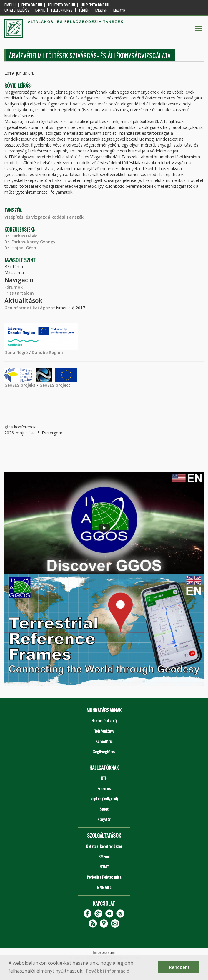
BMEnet (104, 856)
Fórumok (13, 287)
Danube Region (47, 352)
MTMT (104, 866)
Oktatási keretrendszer (104, 846)
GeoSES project (54, 385)
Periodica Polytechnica (104, 877)
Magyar (119, 10)
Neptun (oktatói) (104, 720)
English (101, 10)
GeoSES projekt (20, 385)
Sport (104, 809)
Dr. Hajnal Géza (20, 247)
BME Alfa (104, 887)
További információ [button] (107, 971)
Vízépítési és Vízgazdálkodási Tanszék (44, 217)
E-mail (40, 10)
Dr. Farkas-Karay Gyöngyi (30, 242)
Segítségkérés (104, 751)
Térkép (84, 10)
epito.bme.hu (31, 5)
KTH (104, 778)
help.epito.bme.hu (95, 5)
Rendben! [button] (179, 967)
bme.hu (10, 5)
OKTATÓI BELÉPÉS (16, 10)
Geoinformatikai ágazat (29, 307)
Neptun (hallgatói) (104, 798)
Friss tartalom (19, 293)
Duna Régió (16, 352)
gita (8, 427)
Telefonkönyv (62, 10)
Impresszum (104, 952)
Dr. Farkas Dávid (21, 236)
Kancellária (104, 741)
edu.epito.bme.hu (61, 5)
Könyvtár (104, 819)
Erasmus (104, 788)
